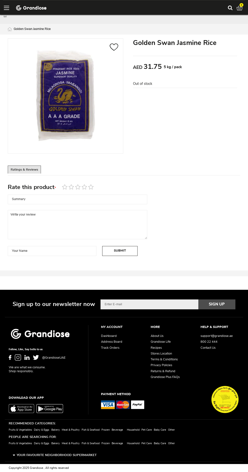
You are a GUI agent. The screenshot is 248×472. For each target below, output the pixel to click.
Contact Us (208, 347)
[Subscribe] (217, 304)
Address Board (111, 342)
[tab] (29, 171)
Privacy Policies (161, 365)
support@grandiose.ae (217, 336)
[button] (114, 48)
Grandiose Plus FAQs (165, 377)
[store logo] (31, 7)
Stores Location (161, 353)
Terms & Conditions (164, 359)
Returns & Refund (163, 371)
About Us (157, 336)
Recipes (156, 347)
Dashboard (109, 336)
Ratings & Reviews (29, 171)
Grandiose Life (161, 342)
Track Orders (110, 347)
